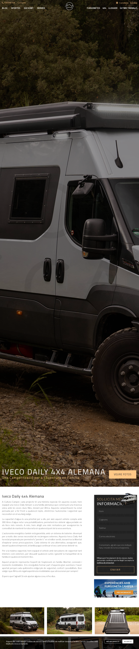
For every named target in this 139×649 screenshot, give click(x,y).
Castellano (123, 3)
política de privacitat (105, 562)
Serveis (41, 8)
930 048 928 (9, 2)
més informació (112, 641)
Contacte (22, 2)
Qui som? (28, 8)
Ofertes (15, 8)
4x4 (104, 8)
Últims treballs (128, 8)
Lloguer (112, 8)
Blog (4, 8)
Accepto (128, 641)
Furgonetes (93, 8)
